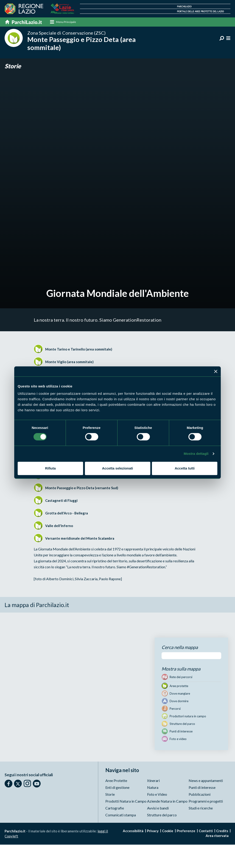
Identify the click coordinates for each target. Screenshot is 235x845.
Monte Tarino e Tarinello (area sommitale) (78, 349)
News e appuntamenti (206, 781)
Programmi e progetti (206, 801)
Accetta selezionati (117, 468)
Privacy (153, 831)
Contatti (206, 831)
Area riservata (217, 836)
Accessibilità (133, 831)
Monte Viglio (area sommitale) (69, 362)
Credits (222, 831)
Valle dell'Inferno (59, 526)
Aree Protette (116, 781)
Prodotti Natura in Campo (125, 801)
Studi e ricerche (201, 808)
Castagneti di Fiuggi (61, 501)
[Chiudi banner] (215, 371)
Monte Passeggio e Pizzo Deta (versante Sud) (81, 488)
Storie (13, 66)
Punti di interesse (202, 788)
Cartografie (114, 808)
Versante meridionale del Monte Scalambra (79, 538)
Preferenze (186, 831)
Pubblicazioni (199, 795)
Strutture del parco (162, 815)
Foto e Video (157, 795)
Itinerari (153, 781)
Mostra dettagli (196, 454)
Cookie (167, 831)
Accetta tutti (185, 468)
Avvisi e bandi (158, 808)
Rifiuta (50, 468)
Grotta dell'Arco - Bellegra (66, 513)
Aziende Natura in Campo (167, 801)
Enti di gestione (117, 788)
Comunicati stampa (120, 815)
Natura (152, 788)
